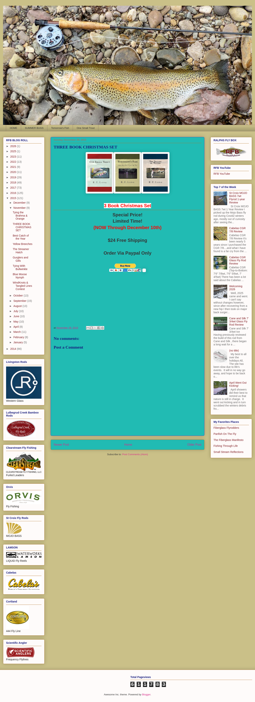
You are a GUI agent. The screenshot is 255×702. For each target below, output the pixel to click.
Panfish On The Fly (225, 433)
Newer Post (61, 444)
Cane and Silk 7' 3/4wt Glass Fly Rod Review (239, 321)
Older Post (194, 444)
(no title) (234, 350)
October (18, 295)
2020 (13, 172)
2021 (13, 166)
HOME (13, 128)
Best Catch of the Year (21, 237)
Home (128, 444)
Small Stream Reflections (228, 451)
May (16, 321)
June (16, 316)
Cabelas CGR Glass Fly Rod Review (237, 260)
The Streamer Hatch (21, 251)
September (20, 300)
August (17, 306)
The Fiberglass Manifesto (228, 439)
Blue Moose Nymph (20, 276)
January (18, 342)
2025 (13, 151)
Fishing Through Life (226, 445)
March (17, 331)
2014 (13, 348)
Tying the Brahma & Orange (20, 215)
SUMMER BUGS (34, 128)
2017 (13, 187)
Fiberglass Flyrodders (226, 427)
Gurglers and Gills (20, 259)
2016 (13, 192)
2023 (13, 156)
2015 (13, 198)
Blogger (146, 694)
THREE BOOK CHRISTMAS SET (22, 227)
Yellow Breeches (22, 243)
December (19, 202)
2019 (13, 177)
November (19, 207)
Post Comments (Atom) (135, 454)
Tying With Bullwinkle (20, 267)
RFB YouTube (222, 173)
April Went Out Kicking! (238, 384)
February (19, 337)
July (16, 311)
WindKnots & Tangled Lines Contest (22, 286)
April (16, 326)
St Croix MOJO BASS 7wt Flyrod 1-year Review (238, 197)
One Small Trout (86, 128)
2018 (13, 182)
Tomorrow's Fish (60, 128)
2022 (13, 161)
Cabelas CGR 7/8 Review (237, 230)
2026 (13, 146)
